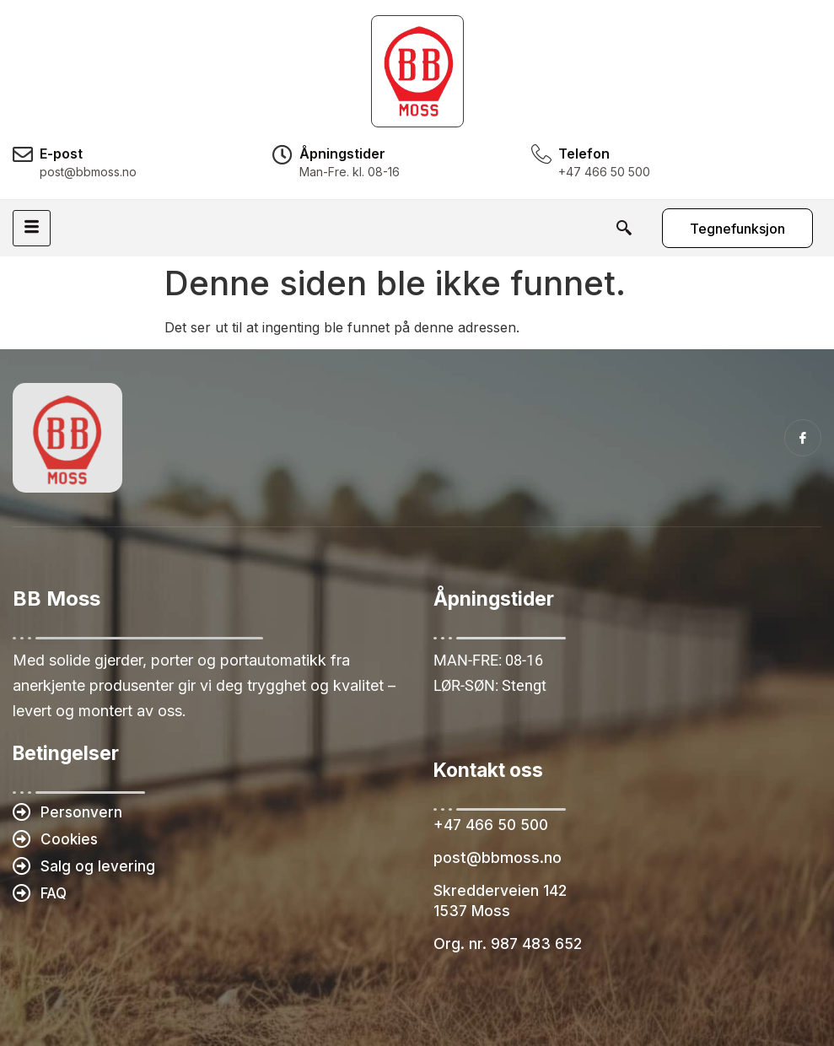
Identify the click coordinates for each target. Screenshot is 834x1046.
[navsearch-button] (623, 227)
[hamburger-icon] (32, 228)
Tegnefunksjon (737, 228)
